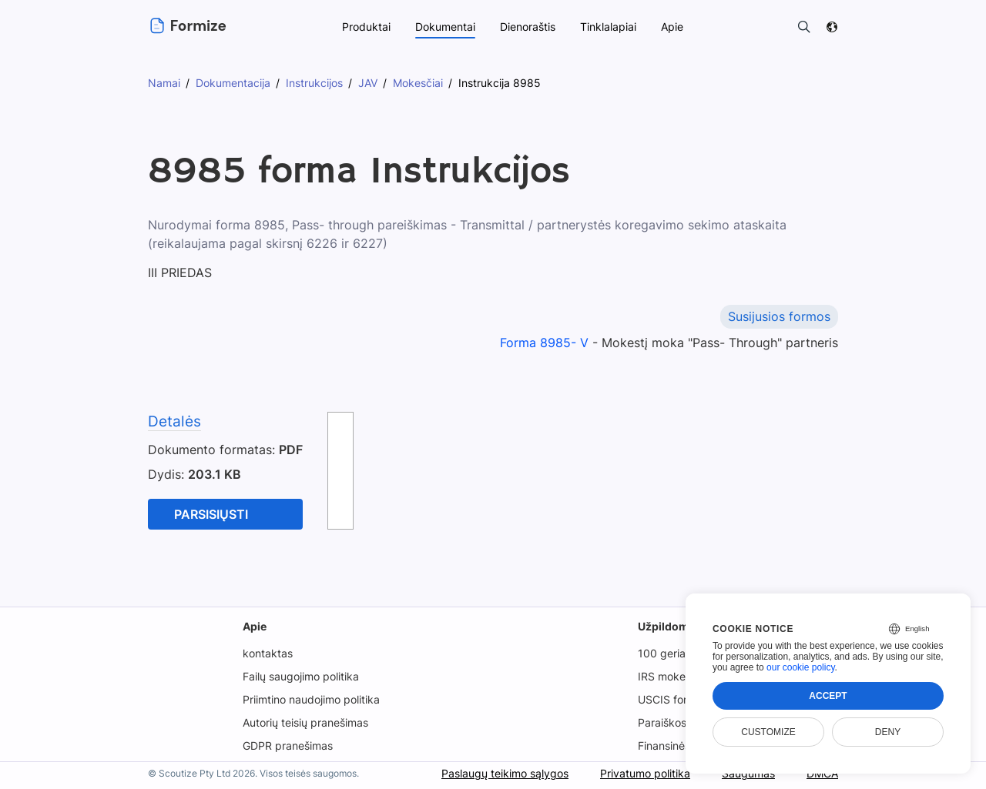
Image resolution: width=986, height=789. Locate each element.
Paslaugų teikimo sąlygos (502, 773)
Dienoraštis (526, 26)
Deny (887, 732)
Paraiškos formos (682, 722)
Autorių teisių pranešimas (305, 722)
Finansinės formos (684, 745)
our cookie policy (800, 667)
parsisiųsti (212, 514)
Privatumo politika (643, 773)
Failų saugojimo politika (300, 676)
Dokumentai (443, 26)
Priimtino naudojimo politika (311, 699)
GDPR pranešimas (287, 745)
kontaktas (265, 653)
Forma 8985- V (544, 342)
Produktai (364, 26)
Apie (253, 626)
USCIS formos (673, 699)
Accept (828, 695)
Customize (768, 732)
